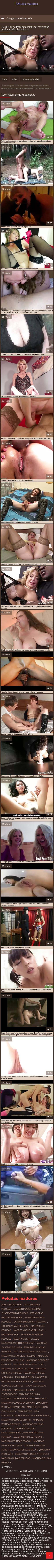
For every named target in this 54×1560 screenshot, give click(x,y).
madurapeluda (10, 1334)
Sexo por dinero (15, 1503)
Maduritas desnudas (32, 1513)
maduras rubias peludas (15, 1458)
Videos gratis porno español (28, 1510)
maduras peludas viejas (24, 1450)
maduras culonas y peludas (30, 1352)
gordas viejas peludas (15, 1326)
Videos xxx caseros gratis (14, 1556)
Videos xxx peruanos (35, 1497)
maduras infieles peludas (28, 1364)
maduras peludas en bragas (18, 1403)
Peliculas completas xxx (13, 1515)
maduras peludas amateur (31, 1377)
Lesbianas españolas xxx (28, 1508)
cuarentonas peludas (14, 1313)
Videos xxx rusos (30, 1478)
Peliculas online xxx (25, 1506)
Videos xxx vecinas (30, 1487)
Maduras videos (29, 1540)
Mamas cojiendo (19, 1522)
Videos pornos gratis (35, 1503)
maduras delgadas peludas (31, 79)
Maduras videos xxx (37, 1515)
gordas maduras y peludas (30, 1322)
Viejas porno (37, 1483)
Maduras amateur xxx (20, 1492)
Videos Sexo (39, 1533)
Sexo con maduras (11, 1478)
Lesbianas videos (10, 1540)
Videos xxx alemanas (24, 1519)
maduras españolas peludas (18, 1356)
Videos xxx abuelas (37, 1526)
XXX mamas (28, 1549)
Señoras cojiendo (29, 1517)
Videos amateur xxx (20, 1501)
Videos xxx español (35, 1531)
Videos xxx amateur (31, 1542)
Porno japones (44, 1524)
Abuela (4, 79)
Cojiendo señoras (31, 1499)
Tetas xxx (19, 1528)
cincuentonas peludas (27, 1309)
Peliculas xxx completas (23, 1524)
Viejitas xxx (46, 1538)
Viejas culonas (8, 1533)
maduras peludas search (16, 1441)
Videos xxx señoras (29, 1481)
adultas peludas (11, 1305)
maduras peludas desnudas (30, 1398)
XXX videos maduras (22, 1490)
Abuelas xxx (7, 1506)
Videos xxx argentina (12, 1531)
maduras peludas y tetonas (32, 1454)
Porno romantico (14, 1497)
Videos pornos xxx (29, 1538)
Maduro (14, 79)
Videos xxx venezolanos (23, 1551)
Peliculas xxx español (12, 1485)
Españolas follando (33, 1544)
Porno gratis (35, 1556)
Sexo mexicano (22, 1483)
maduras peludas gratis (16, 1420)
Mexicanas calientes (11, 1544)
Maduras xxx (24, 1533)
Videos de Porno (33, 1547)
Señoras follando (10, 1538)
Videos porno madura (36, 1528)
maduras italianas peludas (17, 1369)
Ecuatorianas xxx (10, 1487)
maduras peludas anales (16, 1381)
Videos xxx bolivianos (14, 1526)
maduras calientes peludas (17, 1343)
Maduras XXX (29, 1494)
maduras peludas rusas (28, 1437)
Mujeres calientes (10, 1517)
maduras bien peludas (26, 1339)
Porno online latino (11, 1499)
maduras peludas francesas (32, 1416)
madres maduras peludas (28, 1330)
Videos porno (13, 1494)
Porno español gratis (36, 1485)
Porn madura (18, 1535)
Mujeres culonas (34, 1535)
